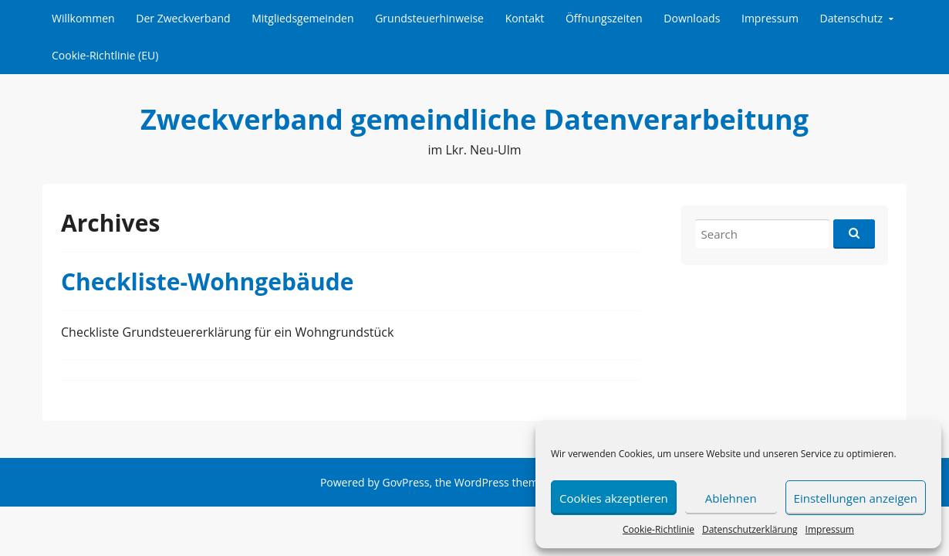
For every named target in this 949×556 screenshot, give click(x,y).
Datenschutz (851, 18)
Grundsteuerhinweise (429, 18)
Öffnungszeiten (604, 18)
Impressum (829, 529)
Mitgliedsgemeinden (302, 18)
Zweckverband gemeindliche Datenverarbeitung (474, 119)
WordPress (481, 482)
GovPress (405, 482)
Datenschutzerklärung (750, 529)
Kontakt (525, 18)
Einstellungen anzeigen (855, 498)
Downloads (692, 18)
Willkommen (83, 18)
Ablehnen (731, 498)
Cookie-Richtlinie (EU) (105, 55)
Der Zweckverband (183, 18)
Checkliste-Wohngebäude (207, 281)
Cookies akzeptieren (613, 498)
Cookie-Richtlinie (658, 529)
